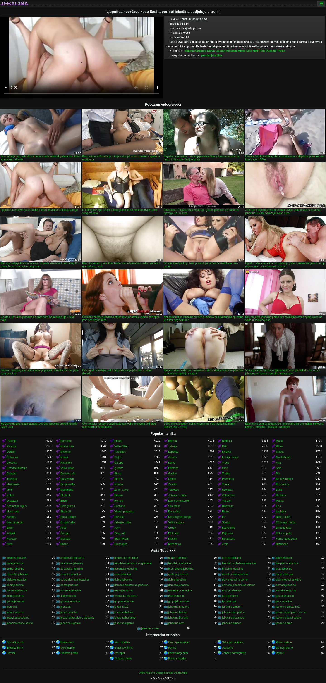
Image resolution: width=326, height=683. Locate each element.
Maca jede (13, 511)
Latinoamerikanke (179, 500)
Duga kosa (228, 538)
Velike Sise (121, 446)
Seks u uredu (15, 522)
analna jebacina (177, 557)
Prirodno (173, 468)
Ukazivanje (67, 479)
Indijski (11, 533)
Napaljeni (66, 462)
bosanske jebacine (125, 568)
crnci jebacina (122, 574)
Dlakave (11, 473)
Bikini (10, 527)
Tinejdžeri (120, 451)
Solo (278, 468)
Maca (279, 441)
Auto (9, 544)
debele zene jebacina (235, 574)
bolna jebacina (15, 568)
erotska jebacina (286, 590)
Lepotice (173, 451)
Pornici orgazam (178, 653)
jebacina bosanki (178, 617)
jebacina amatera (178, 606)
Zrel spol (119, 653)
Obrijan (11, 451)
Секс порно (67, 647)
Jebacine (227, 647)
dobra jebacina (123, 579)
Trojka (281, 50)
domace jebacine (70, 590)
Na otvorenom (284, 479)
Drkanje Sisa (283, 527)
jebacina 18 (121, 606)
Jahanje (173, 446)
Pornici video (122, 642)
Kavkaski (227, 489)
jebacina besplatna (233, 612)
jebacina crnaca (231, 623)
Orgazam (12, 500)
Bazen (64, 544)
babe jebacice (284, 557)
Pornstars (228, 479)
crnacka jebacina (70, 574)
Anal (278, 462)
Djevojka (12, 462)
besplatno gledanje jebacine (239, 563)
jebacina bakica (123, 612)
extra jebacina (15, 595)
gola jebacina (230, 595)
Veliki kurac (67, 468)
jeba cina (12, 606)
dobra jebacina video (288, 579)
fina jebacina (68, 595)
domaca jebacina (178, 585)
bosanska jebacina (71, 568)
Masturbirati (283, 457)
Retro (225, 511)
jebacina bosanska (233, 617)
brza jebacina (284, 568)
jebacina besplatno (18, 617)
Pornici (172, 647)
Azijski (118, 457)
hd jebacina (229, 601)
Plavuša (11, 446)
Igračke (118, 468)
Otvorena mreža (285, 522)
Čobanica (12, 457)
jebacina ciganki (124, 623)
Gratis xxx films (123, 647)
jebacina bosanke (124, 617)
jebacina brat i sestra (288, 617)
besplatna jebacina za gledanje (133, 563)
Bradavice (282, 544)
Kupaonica (174, 544)
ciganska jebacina (17, 574)
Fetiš (63, 527)
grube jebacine (15, 601)
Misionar (231, 50)
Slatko (172, 479)
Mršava (118, 484)
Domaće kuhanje (17, 468)
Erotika (118, 495)
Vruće (225, 462)
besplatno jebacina (287, 563)
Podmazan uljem (17, 506)
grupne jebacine (124, 601)
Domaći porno (15, 642)
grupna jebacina (70, 601)
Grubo (172, 527)
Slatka (279, 451)
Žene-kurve (121, 489)
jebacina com (176, 623)
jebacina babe (68, 612)
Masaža (65, 538)
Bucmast (227, 506)
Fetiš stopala (283, 533)
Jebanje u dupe (177, 495)
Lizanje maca (230, 457)
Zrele (225, 544)
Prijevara (227, 533)
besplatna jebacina (71, 563)
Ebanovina (282, 484)
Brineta (189, 50)
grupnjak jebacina (178, 601)
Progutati (119, 533)
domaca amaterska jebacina (131, 585)
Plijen (279, 446)
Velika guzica (176, 522)
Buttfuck (227, 441)
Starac (226, 522)
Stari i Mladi (121, 538)
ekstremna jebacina (180, 590)
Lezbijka (281, 511)
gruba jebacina (285, 595)
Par (278, 473)
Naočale (12, 538)
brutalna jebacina (232, 568)
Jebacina (14, 4)
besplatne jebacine (179, 563)
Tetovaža (173, 489)
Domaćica (174, 511)
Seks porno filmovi (233, 642)
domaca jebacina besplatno (238, 585)
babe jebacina (15, 563)
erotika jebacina (231, 590)
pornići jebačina (211, 55)
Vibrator (227, 500)
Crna (225, 468)
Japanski (12, 479)
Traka (225, 484)
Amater (172, 457)
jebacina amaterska (288, 606)
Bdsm (63, 500)
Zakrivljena (228, 495)
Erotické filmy (15, 647)
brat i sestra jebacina (180, 568)
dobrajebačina (15, 585)
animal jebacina (231, 557)
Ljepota (220, 50)
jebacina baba (15, 612)
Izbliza (10, 495)
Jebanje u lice (122, 522)
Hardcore (200, 50)
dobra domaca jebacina (74, 579)
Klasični (172, 538)
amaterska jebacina (72, 557)
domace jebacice (17, 590)
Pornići (280, 653)
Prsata (118, 441)
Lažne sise (228, 527)
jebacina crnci (284, 623)
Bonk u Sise (283, 517)
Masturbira (66, 489)
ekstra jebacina (123, 590)
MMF (256, 50)
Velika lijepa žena (286, 538)
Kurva (211, 50)
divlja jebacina (284, 574)
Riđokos (281, 495)
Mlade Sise (245, 50)
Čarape (118, 462)
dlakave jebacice (17, 579)
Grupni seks (67, 522)
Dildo (279, 489)
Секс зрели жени (178, 642)
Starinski (65, 511)
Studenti (65, 495)
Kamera (11, 517)
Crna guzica (67, 506)
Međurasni (13, 484)
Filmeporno (67, 642)
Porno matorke (177, 658)
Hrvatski (119, 517)
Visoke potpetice (124, 511)
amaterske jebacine (126, 557)
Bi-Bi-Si (118, 479)
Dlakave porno (69, 653)
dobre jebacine (69, 585)
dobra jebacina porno (235, 579)
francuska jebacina (125, 595)
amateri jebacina (16, 557)
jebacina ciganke (70, 623)
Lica (278, 506)
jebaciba (65, 606)
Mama (64, 457)
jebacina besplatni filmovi (291, 612)
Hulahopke (120, 544)
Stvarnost (174, 506)
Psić (262, 50)
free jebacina (176, 595)
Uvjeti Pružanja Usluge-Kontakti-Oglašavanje (163, 672)
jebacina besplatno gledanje (77, 617)
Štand (117, 473)
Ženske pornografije (234, 653)
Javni (117, 527)
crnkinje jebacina (178, 574)
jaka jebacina (284, 601)
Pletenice (173, 533)
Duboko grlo (67, 473)
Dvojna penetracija (179, 517)
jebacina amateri (232, 606)
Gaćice (172, 473)
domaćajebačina (286, 585)
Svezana (119, 506)
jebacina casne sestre (20, 623)
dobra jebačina (177, 579)
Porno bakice (284, 642)
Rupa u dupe (68, 517)
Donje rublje (67, 484)
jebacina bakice (177, 612)
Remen (118, 500)
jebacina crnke (150, 628)
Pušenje (271, 50)
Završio (172, 484)
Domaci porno (284, 647)
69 (223, 517)
